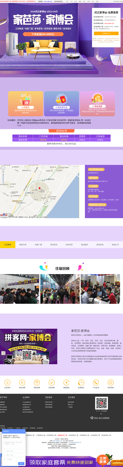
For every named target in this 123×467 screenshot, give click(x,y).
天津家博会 (32, 428)
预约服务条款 (3, 409)
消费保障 (2, 402)
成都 (80, 1)
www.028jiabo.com (57, 440)
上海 (67, 1)
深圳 (97, 1)
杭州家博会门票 (51, 435)
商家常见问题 (48, 402)
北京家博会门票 (95, 435)
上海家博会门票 (29, 435)
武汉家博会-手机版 (118, 1)
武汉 (84, 1)
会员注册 (2, 412)
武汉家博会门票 (73, 435)
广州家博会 (18, 428)
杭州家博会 (10, 428)
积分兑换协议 (3, 407)
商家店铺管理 (48, 404)
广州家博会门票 (40, 435)
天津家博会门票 (84, 435)
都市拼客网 (71, 402)
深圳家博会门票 (106, 435)
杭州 (75, 1)
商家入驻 (70, 404)
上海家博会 (3, 428)
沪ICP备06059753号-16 (75, 442)
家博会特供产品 (27, 404)
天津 (88, 1)
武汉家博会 (40, 428)
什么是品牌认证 (27, 402)
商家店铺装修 (48, 407)
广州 (71, 1)
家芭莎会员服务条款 (28, 412)
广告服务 (70, 407)
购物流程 (2, 404)
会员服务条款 (26, 407)
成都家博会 (25, 428)
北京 (93, 1)
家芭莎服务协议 (27, 409)
